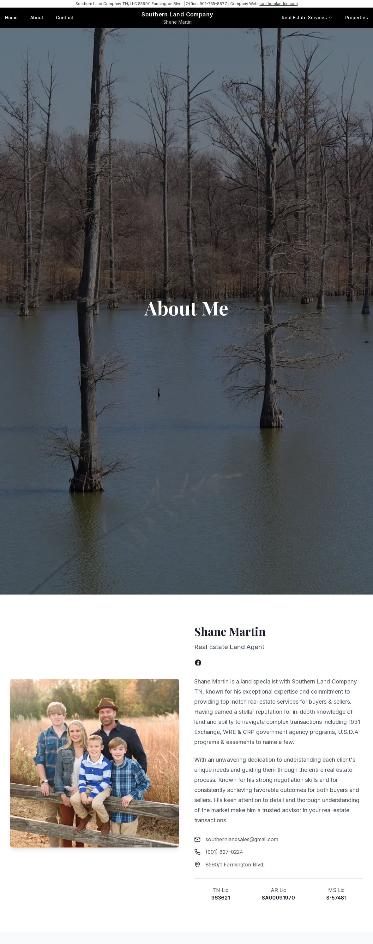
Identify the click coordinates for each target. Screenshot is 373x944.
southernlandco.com (279, 3)
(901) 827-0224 (224, 852)
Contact (64, 17)
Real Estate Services (304, 17)
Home (11, 17)
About (36, 17)
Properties (356, 17)
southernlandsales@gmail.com (242, 839)
